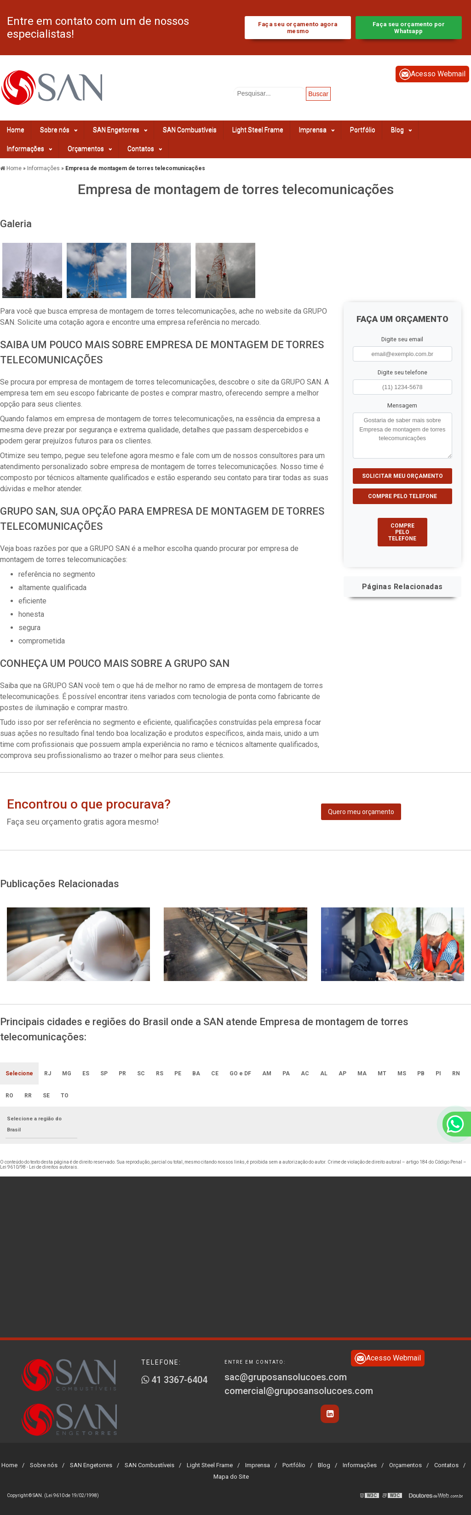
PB (421, 1073)
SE (46, 1095)
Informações (29, 149)
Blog (401, 130)
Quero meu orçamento (361, 811)
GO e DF (240, 1073)
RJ (47, 1073)
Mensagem (402, 405)
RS (159, 1073)
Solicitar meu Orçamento (402, 476)
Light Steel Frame (257, 129)
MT (382, 1073)
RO (9, 1095)
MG (66, 1073)
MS (401, 1073)
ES (85, 1073)
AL (323, 1073)
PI (438, 1073)
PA (286, 1073)
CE (214, 1073)
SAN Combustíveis (190, 129)
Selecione (19, 1073)
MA (362, 1073)
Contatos (144, 149)
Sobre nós (58, 130)
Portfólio (362, 129)
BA (196, 1073)
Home (15, 129)
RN (456, 1073)
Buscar (318, 94)
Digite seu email (402, 339)
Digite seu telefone (402, 372)
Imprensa (316, 130)
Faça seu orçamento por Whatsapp (409, 27)
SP (104, 1073)
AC (305, 1073)
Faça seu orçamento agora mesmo (297, 27)
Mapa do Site (231, 1476)
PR (122, 1073)
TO (65, 1095)
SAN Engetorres (120, 130)
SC (141, 1073)
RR (28, 1095)
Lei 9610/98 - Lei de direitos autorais (38, 1167)
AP (342, 1073)
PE (177, 1073)
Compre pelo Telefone (402, 496)
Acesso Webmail (432, 74)
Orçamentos (90, 149)
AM (266, 1073)
